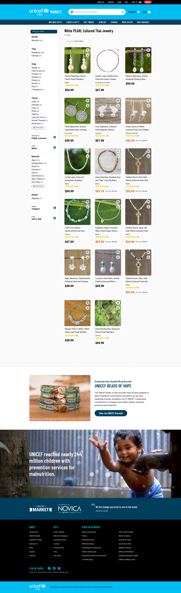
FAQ (55, 552)
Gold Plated (38, 175)
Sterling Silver (39, 163)
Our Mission (33, 532)
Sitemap (32, 556)
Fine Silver (37, 182)
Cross (35, 108)
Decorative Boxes (88, 540)
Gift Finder (89, 22)
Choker (36, 80)
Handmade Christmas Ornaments (94, 556)
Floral (35, 111)
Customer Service (60, 540)
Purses (84, 536)
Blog (31, 548)
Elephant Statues (125, 548)
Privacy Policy (59, 548)
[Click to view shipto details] (137, 2)
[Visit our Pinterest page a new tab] (59, 568)
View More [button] (38, 128)
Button (36, 83)
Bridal (35, 114)
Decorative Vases (125, 540)
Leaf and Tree (39, 117)
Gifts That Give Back (126, 532)
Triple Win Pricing (35, 540)
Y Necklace (38, 89)
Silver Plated (38, 179)
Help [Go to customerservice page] (126, 2)
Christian (37, 104)
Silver (36, 160)
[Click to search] (122, 12)
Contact (56, 544)
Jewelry (102, 22)
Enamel (36, 169)
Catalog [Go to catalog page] (111, 2)
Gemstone (37, 123)
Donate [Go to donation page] (147, 2)
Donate (32, 552)
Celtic (35, 101)
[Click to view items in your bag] (147, 12)
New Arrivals (143, 22)
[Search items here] (94, 12)
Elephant (37, 198)
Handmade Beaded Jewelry (128, 556)
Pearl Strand (38, 71)
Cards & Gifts (72, 22)
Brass (35, 166)
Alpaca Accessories (89, 532)
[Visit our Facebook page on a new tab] (49, 568)
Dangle (36, 67)
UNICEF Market (34, 536)
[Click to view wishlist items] (134, 12)
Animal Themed (40, 120)
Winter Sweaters (124, 536)
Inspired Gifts (55, 22)
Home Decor (127, 22)
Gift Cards (57, 556)
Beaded (36, 77)
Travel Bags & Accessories (91, 548)
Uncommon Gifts (125, 544)
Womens (37, 40)
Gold (35, 172)
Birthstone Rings (88, 544)
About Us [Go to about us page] (101, 2)
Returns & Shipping (60, 536)
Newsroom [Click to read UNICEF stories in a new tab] (33, 544)
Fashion (114, 22)
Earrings (36, 55)
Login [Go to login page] (119, 2)
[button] (88, 50)
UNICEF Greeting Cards (127, 559)
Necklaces (38, 52)
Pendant (37, 74)
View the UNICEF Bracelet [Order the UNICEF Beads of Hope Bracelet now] (111, 413)
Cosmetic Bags (87, 559)
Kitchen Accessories (89, 552)
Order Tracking (59, 532)
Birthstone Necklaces (126, 552)
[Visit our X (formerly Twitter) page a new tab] (54, 568)
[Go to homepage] (45, 11)
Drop (35, 86)
